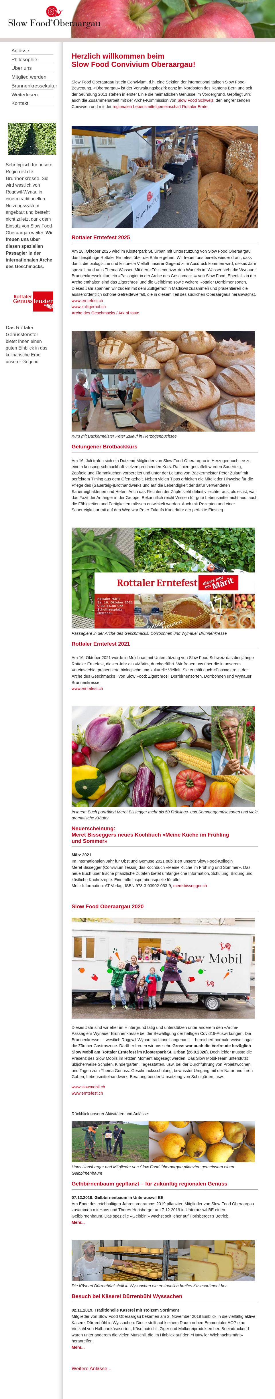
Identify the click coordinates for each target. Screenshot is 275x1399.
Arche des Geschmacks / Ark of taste (105, 313)
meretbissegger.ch (190, 885)
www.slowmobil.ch (88, 1087)
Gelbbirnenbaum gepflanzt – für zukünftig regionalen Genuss (149, 1184)
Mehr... (78, 1222)
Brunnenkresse (22, 178)
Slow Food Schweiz (196, 100)
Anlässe (20, 50)
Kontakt (19, 103)
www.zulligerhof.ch (89, 306)
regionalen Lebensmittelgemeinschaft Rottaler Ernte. (161, 106)
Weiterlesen (24, 94)
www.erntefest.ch (87, 300)
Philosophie (24, 59)
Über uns (21, 68)
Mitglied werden (28, 77)
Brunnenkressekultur (34, 86)
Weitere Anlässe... (91, 1368)
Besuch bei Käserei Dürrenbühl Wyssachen (127, 1296)
